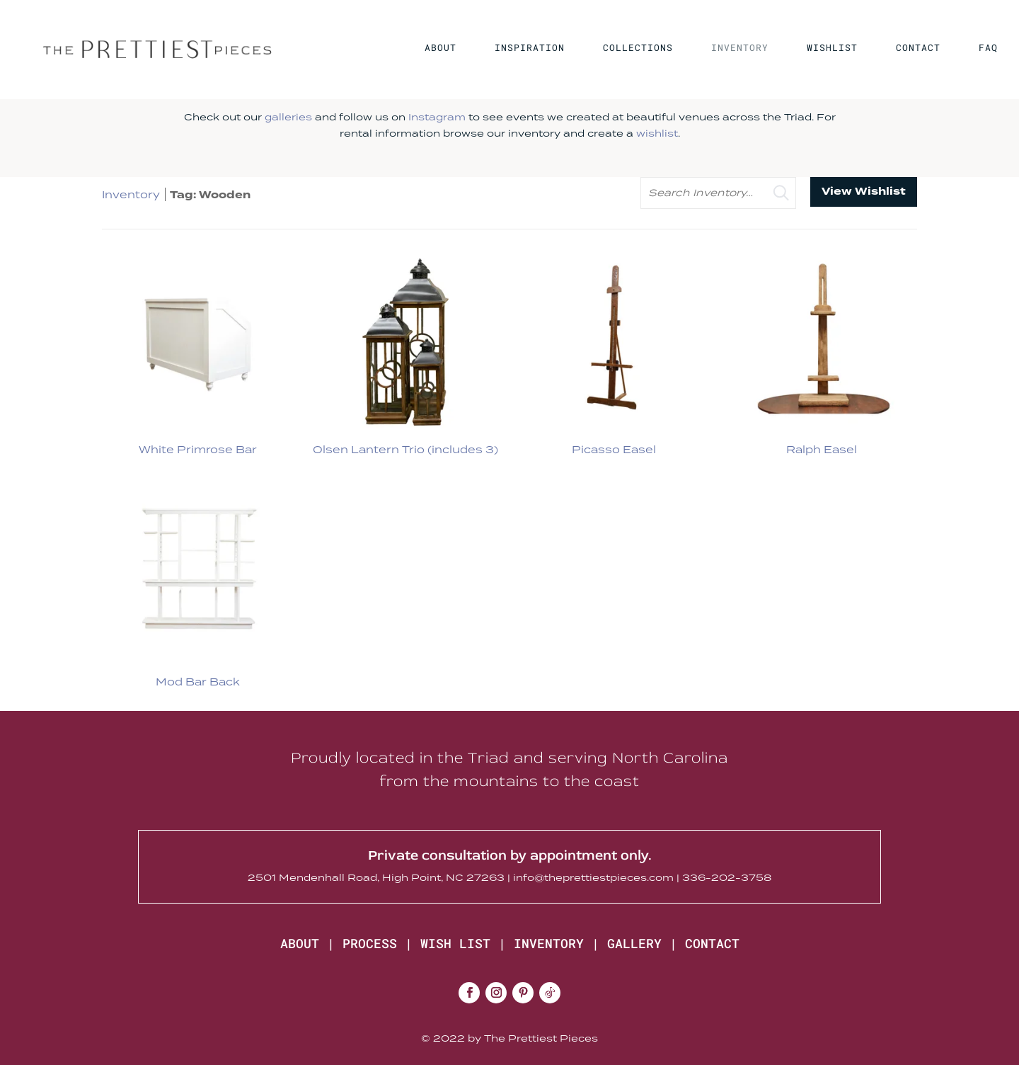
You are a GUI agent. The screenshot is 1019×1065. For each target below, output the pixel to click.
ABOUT (440, 48)
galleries (288, 116)
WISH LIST (455, 943)
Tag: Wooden (210, 195)
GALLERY (634, 943)
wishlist (657, 133)
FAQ (988, 48)
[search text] (718, 193)
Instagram (437, 116)
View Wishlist (864, 191)
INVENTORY (739, 48)
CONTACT (918, 48)
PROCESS (369, 943)
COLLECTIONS (638, 48)
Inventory (131, 194)
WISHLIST (832, 48)
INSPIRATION (530, 48)
